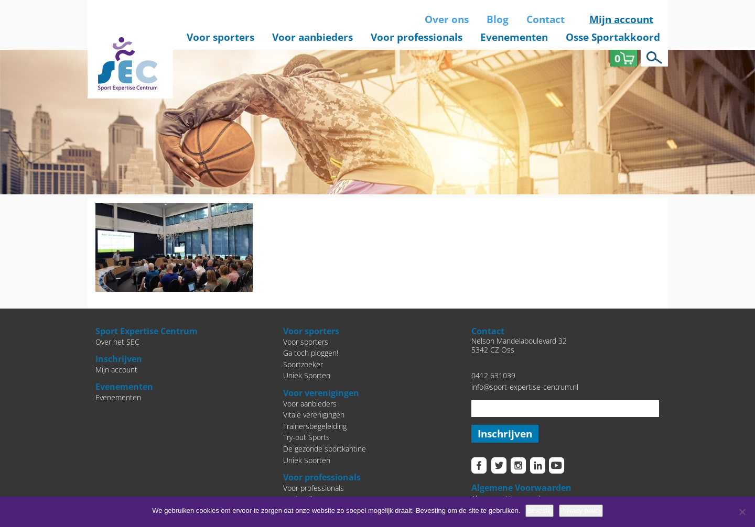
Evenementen (514, 37)
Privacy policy (580, 510)
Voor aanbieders (312, 37)
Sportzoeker (303, 364)
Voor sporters (220, 37)
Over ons (447, 19)
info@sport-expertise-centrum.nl (524, 387)
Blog (498, 19)
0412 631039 (493, 375)
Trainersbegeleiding (315, 426)
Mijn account (621, 19)
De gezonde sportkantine (324, 449)
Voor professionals (416, 37)
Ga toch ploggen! (310, 353)
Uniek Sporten (306, 375)
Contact (545, 19)
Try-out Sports (306, 437)
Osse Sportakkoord (613, 37)
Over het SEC (117, 342)
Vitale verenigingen (313, 415)
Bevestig (539, 510)
